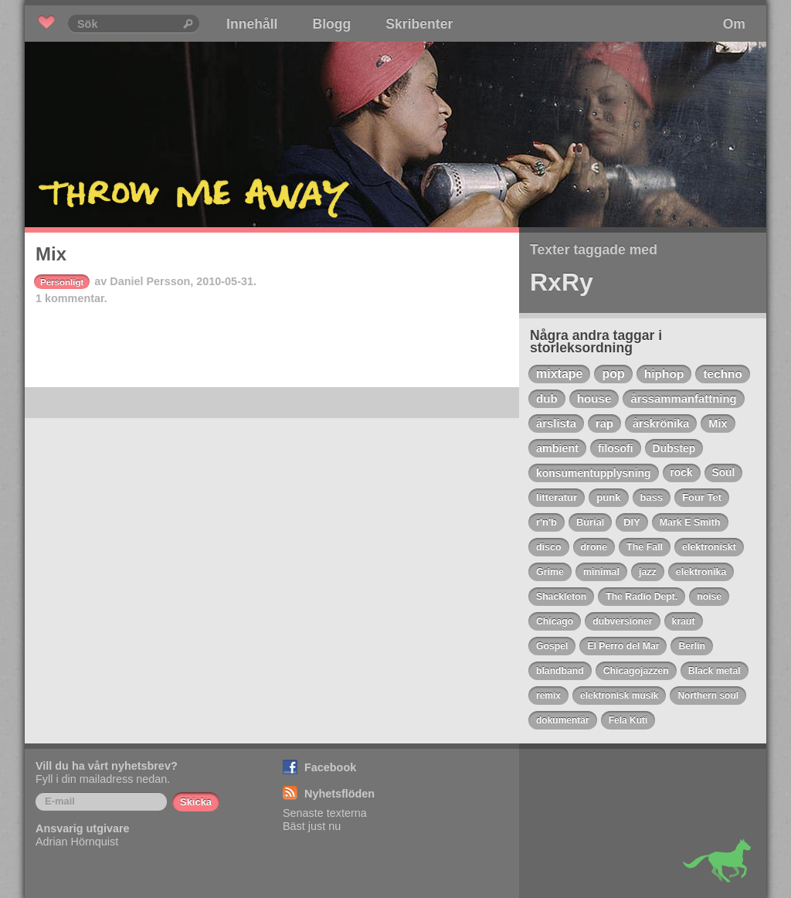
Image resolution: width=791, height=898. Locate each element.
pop (613, 373)
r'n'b (546, 522)
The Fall (644, 547)
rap (604, 423)
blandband (560, 670)
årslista (556, 423)
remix (548, 695)
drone (594, 547)
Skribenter (419, 24)
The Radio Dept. (641, 596)
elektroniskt (709, 547)
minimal (601, 571)
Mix (51, 253)
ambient (557, 448)
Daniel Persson (150, 281)
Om (734, 24)
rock (681, 472)
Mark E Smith (690, 522)
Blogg (331, 24)
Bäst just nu (312, 826)
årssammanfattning (683, 399)
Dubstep (674, 448)
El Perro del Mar (623, 646)
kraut (683, 621)
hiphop (664, 373)
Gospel (552, 646)
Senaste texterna (325, 813)
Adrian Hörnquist (77, 841)
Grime (550, 571)
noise (709, 596)
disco (549, 547)
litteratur (556, 497)
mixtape (559, 373)
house (594, 398)
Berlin (691, 646)
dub (547, 398)
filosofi (615, 448)
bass (652, 497)
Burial (590, 522)
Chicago (554, 621)
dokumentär (562, 720)
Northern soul (707, 695)
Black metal (714, 670)
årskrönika (661, 423)
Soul (723, 472)
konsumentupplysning (593, 473)
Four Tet (701, 497)
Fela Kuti (628, 720)
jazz (648, 571)
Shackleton (561, 596)
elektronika (701, 571)
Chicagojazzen (636, 670)
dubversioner (622, 621)
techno (722, 373)
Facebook (330, 767)
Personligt (61, 282)
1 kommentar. (71, 298)
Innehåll (251, 24)
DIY (631, 522)
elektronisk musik (619, 695)
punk (608, 497)
